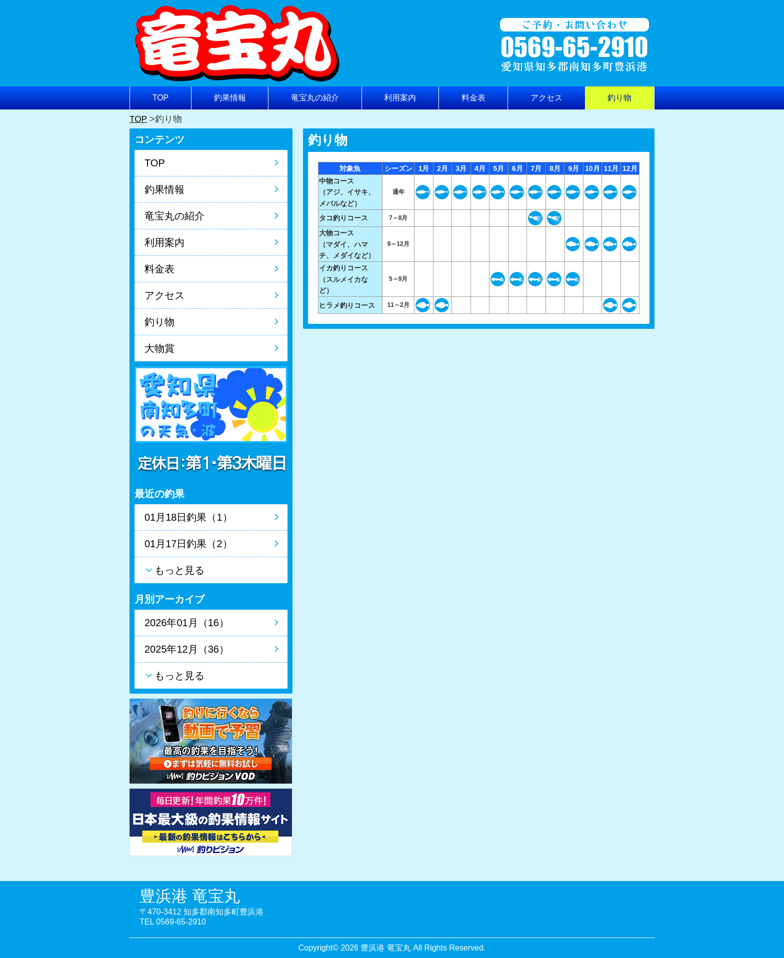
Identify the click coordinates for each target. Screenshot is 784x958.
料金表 (474, 97)
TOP (160, 97)
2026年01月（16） (186, 622)
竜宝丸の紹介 (315, 97)
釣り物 (620, 97)
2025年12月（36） (186, 649)
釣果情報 (230, 97)
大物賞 (159, 348)
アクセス (546, 97)
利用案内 (400, 97)
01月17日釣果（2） (188, 543)
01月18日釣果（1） (188, 517)
